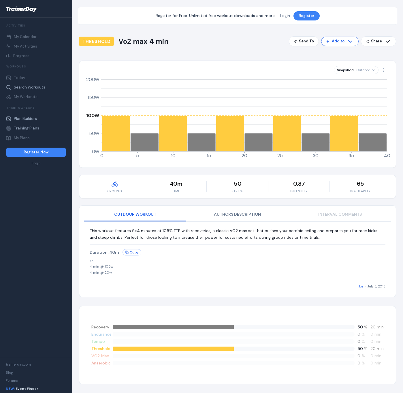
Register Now (36, 152)
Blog (9, 372)
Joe (360, 286)
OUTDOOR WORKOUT (135, 214)
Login (36, 163)
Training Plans (22, 128)
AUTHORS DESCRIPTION (237, 214)
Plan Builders (21, 118)
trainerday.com (18, 364)
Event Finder (22, 388)
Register (307, 15)
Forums (12, 380)
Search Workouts (25, 87)
